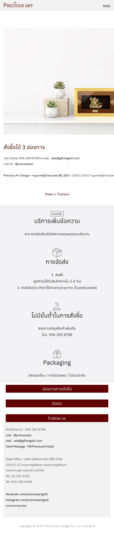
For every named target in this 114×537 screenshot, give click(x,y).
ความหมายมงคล (16, 505)
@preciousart (24, 164)
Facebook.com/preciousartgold (27, 494)
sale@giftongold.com (65, 158)
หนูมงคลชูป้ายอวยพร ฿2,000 (50, 175)
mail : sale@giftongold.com (24, 440)
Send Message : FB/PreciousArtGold (30, 446)
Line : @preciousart (19, 435)
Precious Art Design (16, 175)
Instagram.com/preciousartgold (27, 500)
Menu (107, 6)
